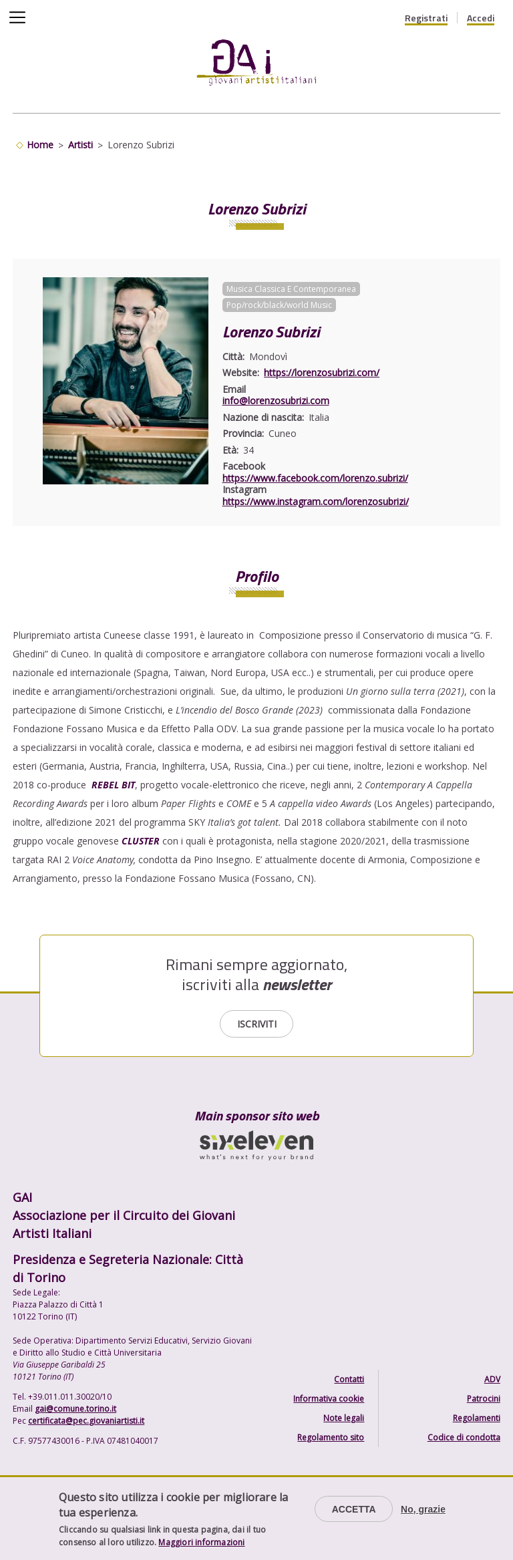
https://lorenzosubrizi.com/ (321, 372)
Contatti (349, 1379)
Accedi (480, 18)
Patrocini (483, 1399)
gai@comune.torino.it (75, 1408)
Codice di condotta (464, 1437)
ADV (492, 1379)
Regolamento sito (330, 1437)
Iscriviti (257, 1024)
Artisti (80, 144)
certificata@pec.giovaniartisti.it (86, 1420)
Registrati (426, 18)
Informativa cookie (328, 1399)
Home (40, 144)
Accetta (354, 1509)
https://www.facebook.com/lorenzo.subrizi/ (315, 478)
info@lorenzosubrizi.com (275, 400)
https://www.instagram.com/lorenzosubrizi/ (315, 501)
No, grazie (423, 1509)
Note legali (343, 1418)
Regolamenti (476, 1418)
